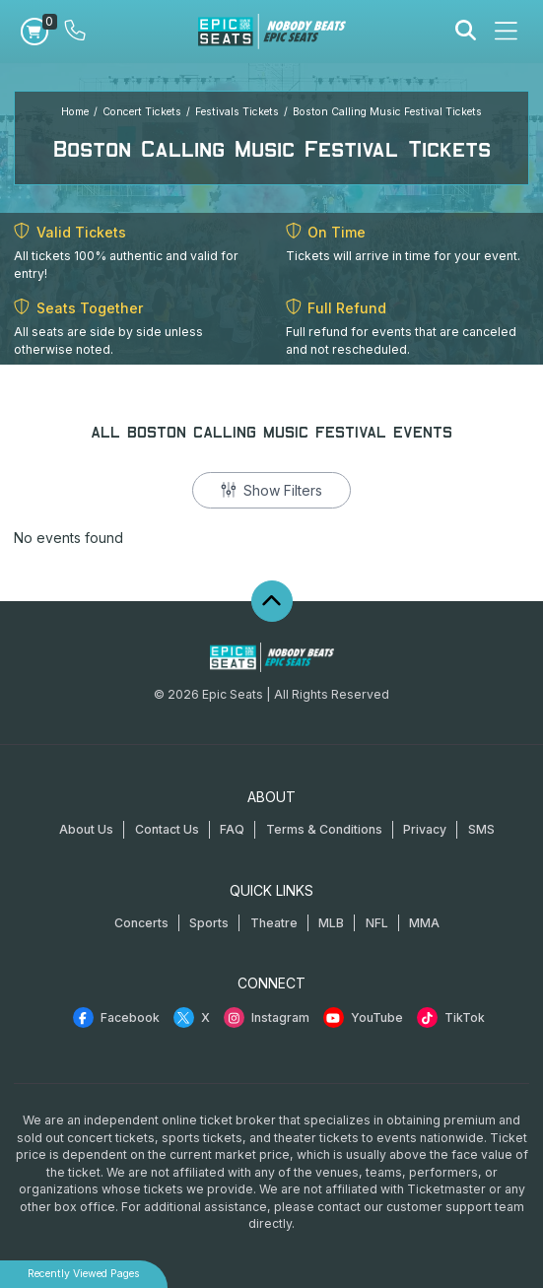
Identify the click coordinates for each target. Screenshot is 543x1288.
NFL (377, 922)
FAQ (232, 829)
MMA (424, 922)
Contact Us (167, 829)
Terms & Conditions (324, 829)
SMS (481, 829)
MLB (331, 922)
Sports (209, 922)
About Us (86, 829)
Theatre (274, 922)
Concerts (141, 922)
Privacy (424, 829)
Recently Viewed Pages (84, 1273)
